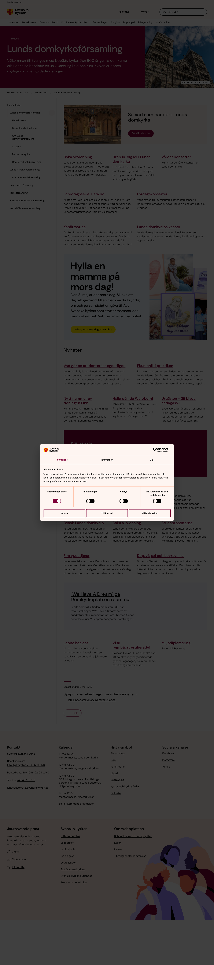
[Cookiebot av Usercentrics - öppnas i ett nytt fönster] (158, 450)
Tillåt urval (107, 513)
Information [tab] (107, 459)
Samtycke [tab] (62, 459)
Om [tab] (151, 459)
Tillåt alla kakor (150, 513)
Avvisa (64, 513)
